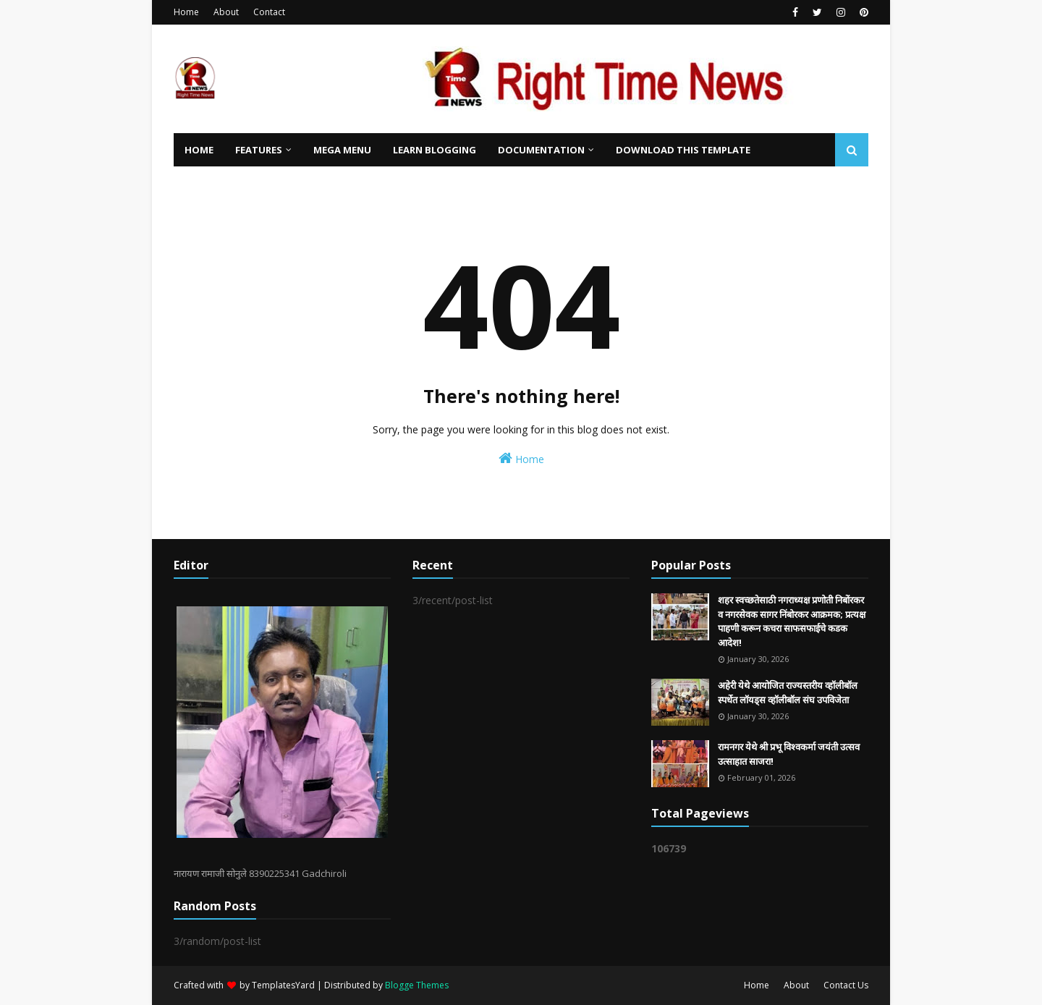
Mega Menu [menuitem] (342, 149)
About (226, 12)
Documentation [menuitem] (541, 149)
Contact (269, 12)
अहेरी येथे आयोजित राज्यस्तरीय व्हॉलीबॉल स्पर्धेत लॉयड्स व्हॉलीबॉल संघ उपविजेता (787, 692)
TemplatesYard (283, 985)
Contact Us (845, 985)
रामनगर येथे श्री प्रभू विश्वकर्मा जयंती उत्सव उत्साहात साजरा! (789, 754)
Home (186, 12)
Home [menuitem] (199, 149)
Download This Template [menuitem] (683, 149)
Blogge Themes (417, 985)
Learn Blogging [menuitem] (434, 149)
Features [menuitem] (258, 149)
